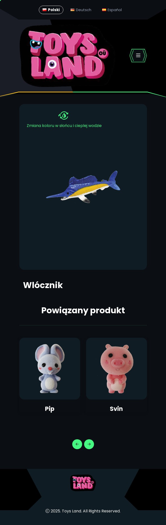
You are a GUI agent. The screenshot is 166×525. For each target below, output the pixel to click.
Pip (49, 409)
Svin (116, 409)
